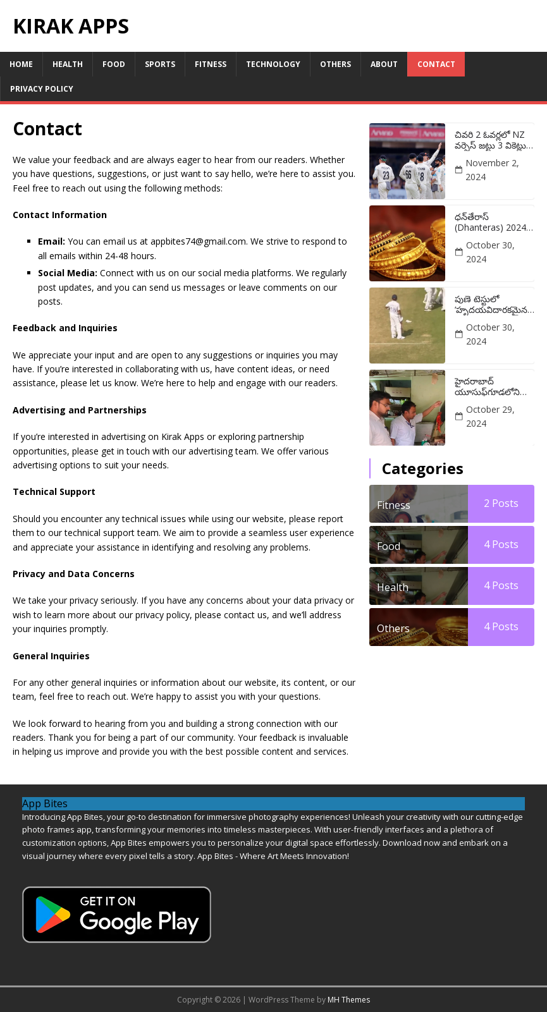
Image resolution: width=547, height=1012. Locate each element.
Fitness (210, 64)
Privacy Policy (41, 88)
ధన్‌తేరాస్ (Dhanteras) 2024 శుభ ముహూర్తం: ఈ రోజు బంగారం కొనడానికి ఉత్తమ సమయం (490, 222)
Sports (160, 64)
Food (113, 64)
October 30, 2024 (490, 252)
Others (335, 64)
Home (21, 64)
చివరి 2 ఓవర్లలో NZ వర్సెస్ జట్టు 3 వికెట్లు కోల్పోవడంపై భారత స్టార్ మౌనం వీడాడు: (490, 140)
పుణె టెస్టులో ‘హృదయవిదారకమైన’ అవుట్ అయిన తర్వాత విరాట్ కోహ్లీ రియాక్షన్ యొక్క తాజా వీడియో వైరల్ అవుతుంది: (494, 304)
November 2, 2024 (492, 170)
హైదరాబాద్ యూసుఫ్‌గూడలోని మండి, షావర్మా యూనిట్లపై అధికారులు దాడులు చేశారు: (493, 387)
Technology (273, 64)
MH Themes (349, 999)
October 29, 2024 (490, 416)
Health (67, 64)
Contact (436, 64)
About (384, 64)
